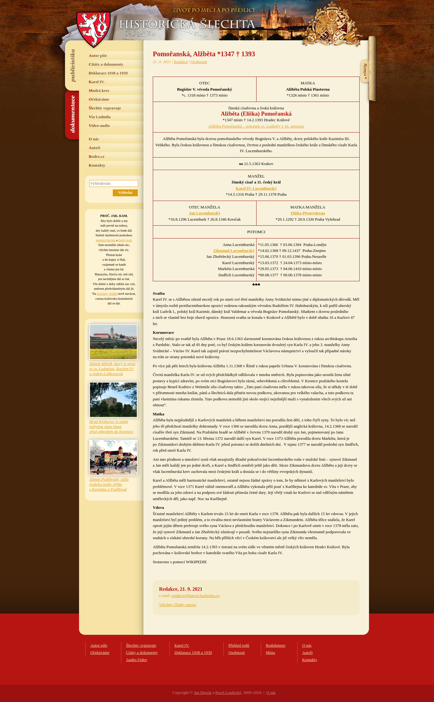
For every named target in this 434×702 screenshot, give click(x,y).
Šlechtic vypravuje (105, 108)
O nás (94, 139)
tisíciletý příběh (107, 293)
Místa (270, 652)
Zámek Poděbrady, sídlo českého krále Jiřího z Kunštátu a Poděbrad (109, 484)
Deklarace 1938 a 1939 (108, 73)
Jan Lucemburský (204, 213)
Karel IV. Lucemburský (256, 188)
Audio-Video (136, 659)
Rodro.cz (96, 156)
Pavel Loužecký (228, 692)
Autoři (94, 147)
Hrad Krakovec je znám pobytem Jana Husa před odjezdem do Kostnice (111, 426)
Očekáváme (99, 99)
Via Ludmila (100, 116)
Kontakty (97, 165)
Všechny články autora (177, 604)
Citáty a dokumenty (106, 64)
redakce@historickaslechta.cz (196, 595)
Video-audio (99, 125)
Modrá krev (99, 90)
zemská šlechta (105, 240)
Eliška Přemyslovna (308, 213)
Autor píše (98, 55)
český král (125, 240)
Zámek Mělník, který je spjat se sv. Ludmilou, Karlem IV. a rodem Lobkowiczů (112, 368)
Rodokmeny (276, 645)
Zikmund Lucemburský (233, 250)
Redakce (181, 61)
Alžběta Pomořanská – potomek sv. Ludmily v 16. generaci (256, 126)
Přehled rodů (238, 645)
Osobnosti (199, 61)
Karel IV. (97, 81)
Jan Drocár (202, 692)
